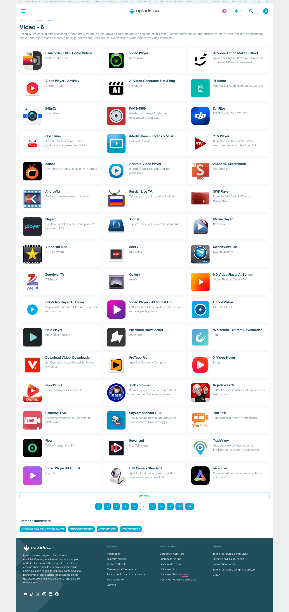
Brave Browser (33, 2)
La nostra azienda (117, 559)
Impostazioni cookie (224, 564)
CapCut (189, 2)
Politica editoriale (116, 564)
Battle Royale (84, 2)
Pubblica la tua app (170, 559)
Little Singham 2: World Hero (168, 2)
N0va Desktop (127, 2)
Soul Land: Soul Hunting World (59, 2)
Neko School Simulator (106, 2)
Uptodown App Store (172, 553)
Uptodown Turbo (174, 574)
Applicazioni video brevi (81, 529)
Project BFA (202, 2)
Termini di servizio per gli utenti (230, 553)
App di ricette (144, 2)
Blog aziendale (115, 579)
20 (189, 506)
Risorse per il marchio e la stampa (126, 574)
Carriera (111, 584)
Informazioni (114, 553)
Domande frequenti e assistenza (178, 579)
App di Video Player (107, 529)
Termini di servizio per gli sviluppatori (234, 569)
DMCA (216, 574)
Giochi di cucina (219, 2)
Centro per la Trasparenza (121, 569)
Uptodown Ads (168, 569)
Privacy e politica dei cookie (228, 559)
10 (179, 506)
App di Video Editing (131, 529)
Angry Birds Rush (239, 2)
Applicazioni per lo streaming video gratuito (43, 529)
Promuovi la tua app (171, 564)
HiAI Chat (256, 2)
